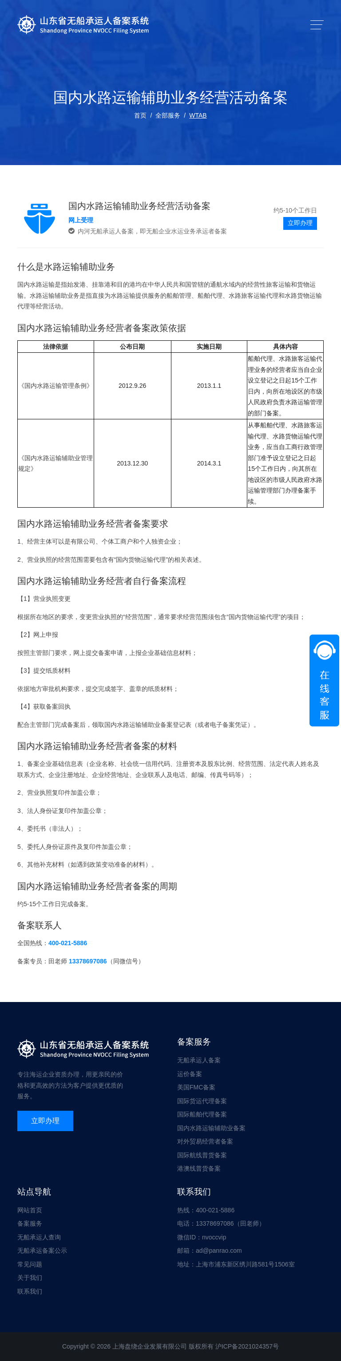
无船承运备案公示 (42, 1250)
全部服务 (167, 115)
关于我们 (29, 1277)
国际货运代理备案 (202, 1101)
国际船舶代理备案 (202, 1114)
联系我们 (29, 1291)
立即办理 (300, 222)
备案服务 (29, 1223)
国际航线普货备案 (202, 1155)
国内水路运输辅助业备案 (211, 1128)
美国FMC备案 (196, 1087)
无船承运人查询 (39, 1237)
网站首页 (29, 1210)
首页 (140, 115)
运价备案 (189, 1073)
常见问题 (29, 1264)
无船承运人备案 (199, 1060)
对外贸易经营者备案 (205, 1141)
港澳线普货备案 (199, 1168)
